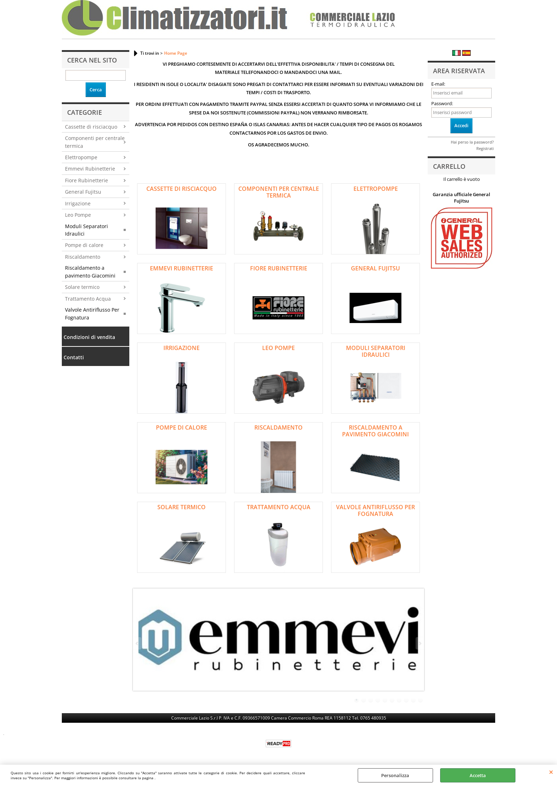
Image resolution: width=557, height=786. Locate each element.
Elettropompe (81, 157)
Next (419, 643)
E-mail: (438, 84)
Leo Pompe (78, 214)
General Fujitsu (83, 191)
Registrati (485, 148)
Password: (442, 103)
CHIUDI (551, 771)
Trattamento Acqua (88, 298)
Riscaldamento (82, 256)
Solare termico (82, 287)
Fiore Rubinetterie (86, 180)
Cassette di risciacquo (91, 126)
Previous (137, 643)
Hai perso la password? (472, 142)
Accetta (478, 775)
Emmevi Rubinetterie (90, 168)
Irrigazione (78, 203)
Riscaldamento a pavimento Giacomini (90, 271)
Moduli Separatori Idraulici (86, 230)
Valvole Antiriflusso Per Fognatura (92, 313)
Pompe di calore (84, 245)
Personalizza (395, 775)
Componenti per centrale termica (95, 142)
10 (420, 700)
